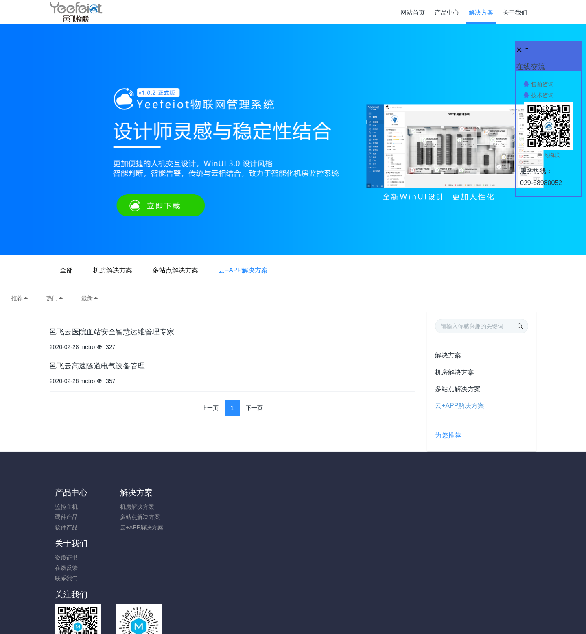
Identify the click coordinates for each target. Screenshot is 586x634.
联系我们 (188, 527)
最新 (89, 298)
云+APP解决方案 (372, 270)
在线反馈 (188, 517)
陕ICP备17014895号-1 (352, 596)
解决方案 (448, 355)
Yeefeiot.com (337, 616)
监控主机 (66, 506)
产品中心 (71, 492)
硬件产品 (66, 517)
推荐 (19, 298)
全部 (195, 270)
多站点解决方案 (304, 270)
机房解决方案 (241, 270)
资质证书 (188, 506)
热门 (54, 298)
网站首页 (412, 12)
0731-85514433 (454, 510)
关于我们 (193, 492)
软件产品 (66, 527)
